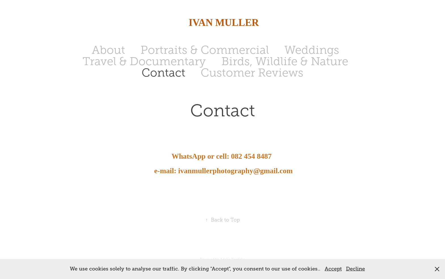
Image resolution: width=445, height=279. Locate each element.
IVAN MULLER (222, 22)
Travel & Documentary (144, 61)
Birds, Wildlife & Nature (284, 61)
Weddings (311, 50)
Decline (355, 269)
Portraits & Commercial (204, 50)
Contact (163, 72)
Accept (333, 269)
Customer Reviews (252, 72)
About (108, 50)
